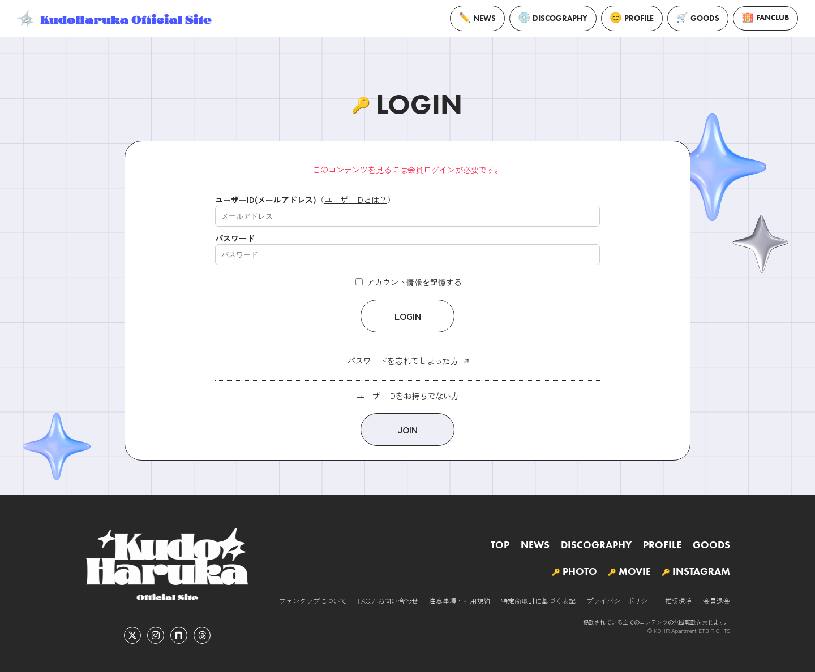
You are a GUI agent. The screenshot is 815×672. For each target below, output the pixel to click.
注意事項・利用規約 (459, 600)
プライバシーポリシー (620, 600)
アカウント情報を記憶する (408, 282)
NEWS (477, 18)
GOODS (697, 18)
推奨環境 (678, 600)
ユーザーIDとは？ (355, 199)
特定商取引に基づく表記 (538, 600)
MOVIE (635, 571)
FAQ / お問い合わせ (388, 600)
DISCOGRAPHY (552, 18)
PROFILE (632, 18)
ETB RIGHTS (714, 630)
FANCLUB (765, 18)
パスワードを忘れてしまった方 (403, 360)
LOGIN (407, 316)
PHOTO (580, 571)
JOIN (407, 429)
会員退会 (716, 600)
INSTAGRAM (701, 571)
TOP (500, 545)
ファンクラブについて (313, 600)
